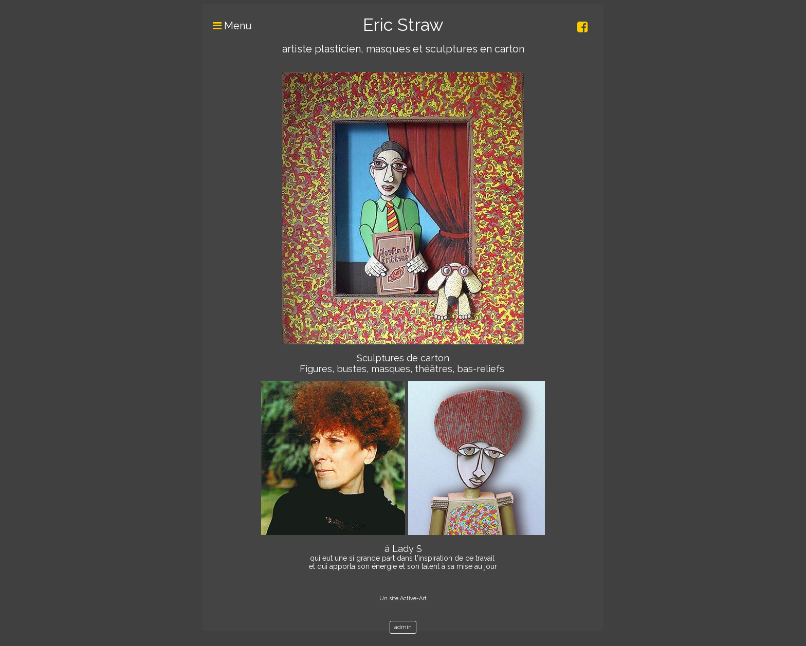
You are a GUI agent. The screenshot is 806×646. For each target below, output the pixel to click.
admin (403, 627)
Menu (227, 26)
